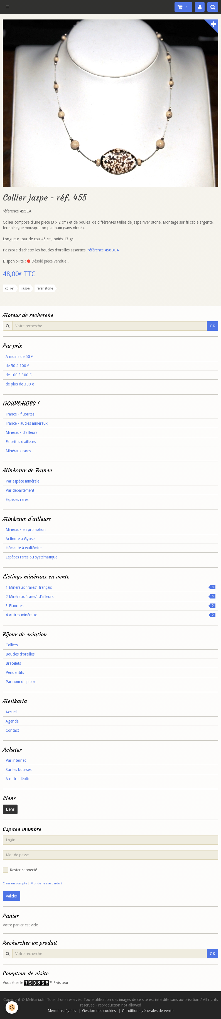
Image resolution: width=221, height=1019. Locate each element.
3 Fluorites (110, 606)
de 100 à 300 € (18, 375)
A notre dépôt (18, 778)
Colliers (12, 645)
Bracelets (13, 663)
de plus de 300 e (20, 384)
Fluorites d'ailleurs (21, 441)
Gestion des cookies (99, 1010)
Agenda (12, 721)
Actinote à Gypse (20, 538)
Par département (20, 490)
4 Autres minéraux (110, 615)
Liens (10, 809)
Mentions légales (62, 1010)
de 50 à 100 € (17, 365)
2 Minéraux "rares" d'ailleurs (110, 596)
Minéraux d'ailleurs (21, 432)
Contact (12, 730)
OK (212, 326)
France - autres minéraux (27, 423)
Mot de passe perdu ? (46, 883)
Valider (11, 896)
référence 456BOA (103, 250)
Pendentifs (15, 672)
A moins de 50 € (19, 356)
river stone (45, 288)
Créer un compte (15, 883)
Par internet (16, 760)
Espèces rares (17, 499)
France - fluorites (20, 414)
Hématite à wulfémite (23, 548)
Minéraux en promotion (26, 529)
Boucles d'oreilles (20, 654)
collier (9, 288)
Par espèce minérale (22, 481)
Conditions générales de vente (147, 1010)
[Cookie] (12, 1007)
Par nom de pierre (21, 681)
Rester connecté (20, 870)
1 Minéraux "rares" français (110, 587)
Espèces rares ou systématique (31, 557)
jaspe (25, 288)
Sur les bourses (18, 769)
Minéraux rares (18, 451)
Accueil (11, 712)
